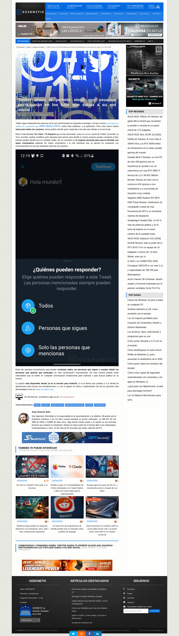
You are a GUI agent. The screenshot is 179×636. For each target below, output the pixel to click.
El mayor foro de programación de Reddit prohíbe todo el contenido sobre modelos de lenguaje (67, 532)
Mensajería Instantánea (78, 405)
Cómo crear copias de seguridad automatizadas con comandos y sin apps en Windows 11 (145, 269)
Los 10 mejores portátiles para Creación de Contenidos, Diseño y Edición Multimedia (144, 236)
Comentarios (68, 397)
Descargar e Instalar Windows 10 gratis (88, 599)
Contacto (24, 605)
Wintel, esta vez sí (135, 193)
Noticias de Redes (40, 47)
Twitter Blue (105, 405)
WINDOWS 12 (139, 41)
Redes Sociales (59, 405)
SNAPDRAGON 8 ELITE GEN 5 (119, 41)
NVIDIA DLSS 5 (61, 41)
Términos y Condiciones (30, 596)
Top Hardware (135, 7)
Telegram (129, 605)
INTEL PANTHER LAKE (96, 41)
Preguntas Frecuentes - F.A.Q (32, 601)
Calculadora (95, 7)
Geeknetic (22, 47)
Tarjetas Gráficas (76, 13)
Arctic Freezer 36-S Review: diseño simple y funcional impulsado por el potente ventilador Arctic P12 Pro (142, 209)
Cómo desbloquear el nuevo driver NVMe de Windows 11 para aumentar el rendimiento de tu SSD (145, 255)
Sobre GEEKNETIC (28, 592)
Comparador (74, 7)
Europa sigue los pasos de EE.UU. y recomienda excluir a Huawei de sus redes (102, 488)
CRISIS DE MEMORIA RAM (42, 41)
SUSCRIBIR (129, 618)
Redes (30, 47)
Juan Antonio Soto (30, 115)
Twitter (94, 405)
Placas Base (63, 13)
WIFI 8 (150, 41)
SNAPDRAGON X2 (77, 41)
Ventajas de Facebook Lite (83, 625)
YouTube (129, 601)
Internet (46, 405)
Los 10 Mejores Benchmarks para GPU (144, 280)
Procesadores (51, 13)
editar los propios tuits (45, 389)
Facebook (129, 592)
